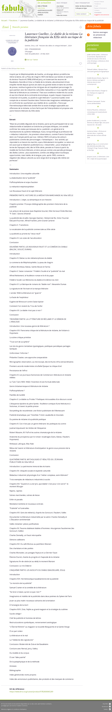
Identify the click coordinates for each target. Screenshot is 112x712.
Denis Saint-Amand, (97, 93)
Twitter (107, 709)
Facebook (106, 706)
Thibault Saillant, (98, 70)
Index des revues (62, 15)
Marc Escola (20, 68)
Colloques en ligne (81, 8)
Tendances (97, 4)
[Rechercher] (90, 14)
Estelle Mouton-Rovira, (97, 81)
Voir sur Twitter (31, 60)
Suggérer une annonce (101, 14)
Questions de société (45, 10)
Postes (46, 13)
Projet (96, 6)
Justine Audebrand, (98, 123)
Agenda (40, 15)
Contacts (96, 10)
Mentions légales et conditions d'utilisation (14, 709)
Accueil (4, 20)
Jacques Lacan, (98, 158)
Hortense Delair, (96, 134)
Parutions (41, 8)
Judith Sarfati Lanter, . (98, 59)
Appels (40, 13)
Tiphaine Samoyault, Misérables (96, 102)
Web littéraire (42, 6)
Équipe (96, 8)
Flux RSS (107, 704)
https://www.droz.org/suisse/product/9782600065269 (31, 691)
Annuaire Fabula (99, 1)
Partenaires (103, 8)
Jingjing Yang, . (97, 147)
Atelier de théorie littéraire (83, 6)
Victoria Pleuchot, (97, 112)
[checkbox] (81, 27)
